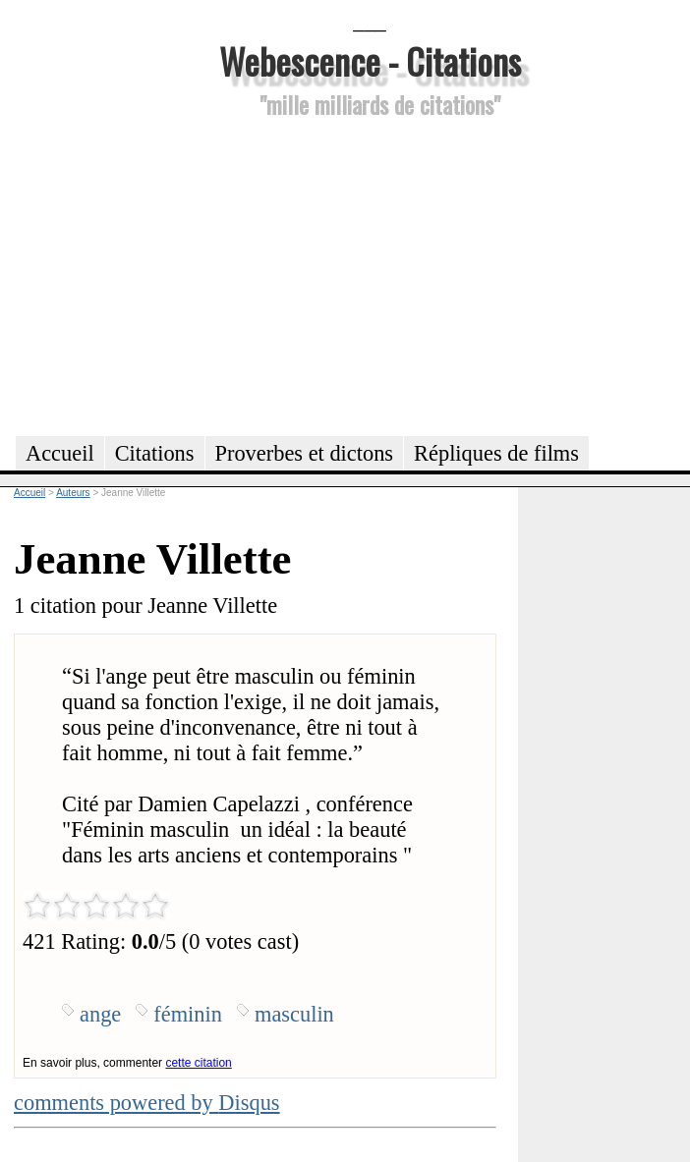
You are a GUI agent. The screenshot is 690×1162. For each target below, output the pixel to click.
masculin (294, 1014)
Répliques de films (496, 453)
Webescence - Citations (370, 60)
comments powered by (147, 1102)
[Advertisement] (369, 274)
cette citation (198, 1063)
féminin (187, 1014)
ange (100, 1014)
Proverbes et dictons (304, 453)
